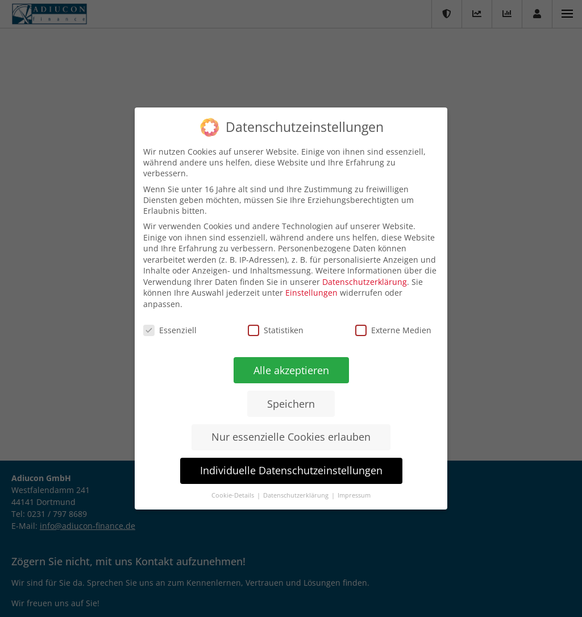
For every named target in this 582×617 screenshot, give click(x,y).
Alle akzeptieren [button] (291, 370)
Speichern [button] (290, 403)
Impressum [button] (353, 496)
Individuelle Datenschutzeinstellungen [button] (290, 470)
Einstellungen (311, 292)
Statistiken (276, 330)
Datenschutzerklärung (364, 282)
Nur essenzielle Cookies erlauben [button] (290, 437)
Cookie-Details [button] (233, 495)
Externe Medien (393, 330)
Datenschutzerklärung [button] (296, 495)
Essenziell (170, 329)
